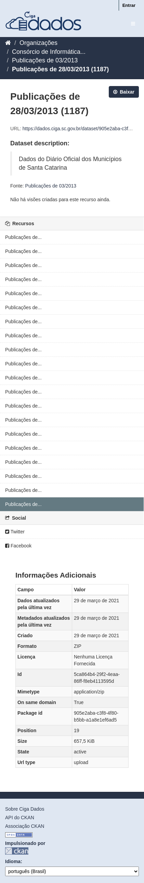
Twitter (15, 531)
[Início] (8, 42)
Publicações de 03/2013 (45, 60)
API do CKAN (19, 817)
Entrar (128, 5)
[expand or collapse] (133, 24)
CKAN (16, 851)
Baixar (123, 92)
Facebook (18, 545)
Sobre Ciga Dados (24, 809)
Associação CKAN (24, 826)
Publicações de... (23, 237)
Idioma (13, 861)
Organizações (38, 42)
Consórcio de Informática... (49, 51)
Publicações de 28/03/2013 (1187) (60, 69)
